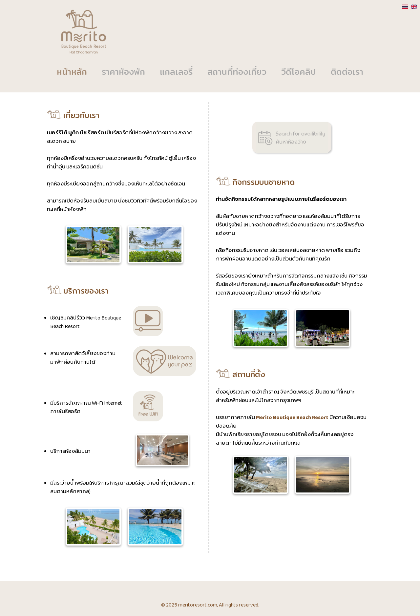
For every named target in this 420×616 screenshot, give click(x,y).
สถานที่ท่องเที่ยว (236, 72)
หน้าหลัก (72, 72)
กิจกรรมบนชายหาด (255, 182)
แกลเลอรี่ (176, 72)
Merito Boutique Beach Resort (292, 418)
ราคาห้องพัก (123, 72)
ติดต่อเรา (347, 72)
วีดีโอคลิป (298, 72)
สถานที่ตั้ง (240, 375)
